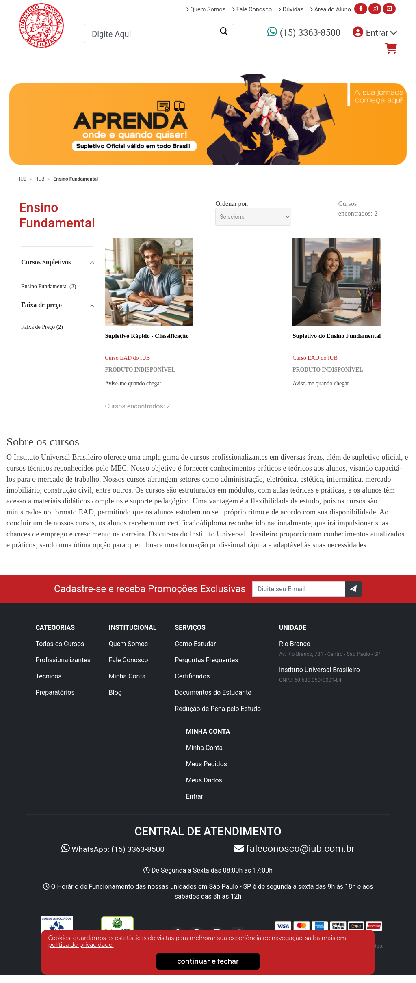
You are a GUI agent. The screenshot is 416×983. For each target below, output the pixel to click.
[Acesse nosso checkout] (391, 49)
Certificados (192, 676)
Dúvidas (290, 9)
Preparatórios (327, 63)
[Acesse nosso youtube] (389, 8)
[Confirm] (353, 589)
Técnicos (260, 63)
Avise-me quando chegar (133, 383)
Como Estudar (195, 644)
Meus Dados (204, 780)
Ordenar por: (232, 203)
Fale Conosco (252, 9)
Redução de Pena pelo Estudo (218, 709)
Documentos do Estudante (213, 692)
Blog (115, 692)
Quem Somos (206, 9)
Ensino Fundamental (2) (48, 286)
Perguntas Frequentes (206, 660)
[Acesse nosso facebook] (360, 8)
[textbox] (159, 34)
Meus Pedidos (206, 764)
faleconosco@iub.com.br (299, 848)
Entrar (194, 796)
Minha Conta (127, 676)
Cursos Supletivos (46, 262)
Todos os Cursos (94, 63)
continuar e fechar (207, 961)
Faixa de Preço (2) (42, 327)
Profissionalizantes (184, 63)
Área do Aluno (330, 9)
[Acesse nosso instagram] (374, 8)
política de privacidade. (80, 944)
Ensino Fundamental (75, 179)
